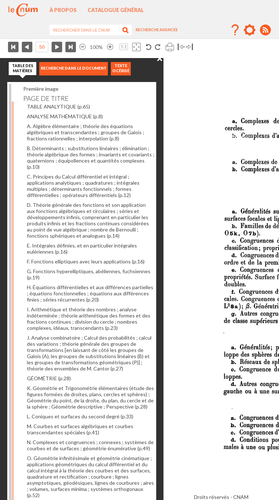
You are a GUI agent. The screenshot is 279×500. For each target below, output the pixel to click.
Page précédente (27, 47)
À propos (63, 10)
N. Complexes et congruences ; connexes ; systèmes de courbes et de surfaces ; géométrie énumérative (90, 445)
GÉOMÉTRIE (49, 378)
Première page (13, 47)
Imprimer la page (170, 47)
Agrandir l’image (110, 47)
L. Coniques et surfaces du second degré (80, 416)
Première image (40, 89)
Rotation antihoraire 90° (148, 47)
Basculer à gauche (181, 47)
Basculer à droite (189, 47)
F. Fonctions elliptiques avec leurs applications (86, 261)
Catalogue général (116, 10)
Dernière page (70, 47)
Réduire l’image (82, 47)
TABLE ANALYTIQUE (58, 106)
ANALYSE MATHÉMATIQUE (65, 116)
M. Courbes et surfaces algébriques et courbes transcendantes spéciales (80, 429)
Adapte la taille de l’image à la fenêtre (136, 47)
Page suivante (57, 47)
